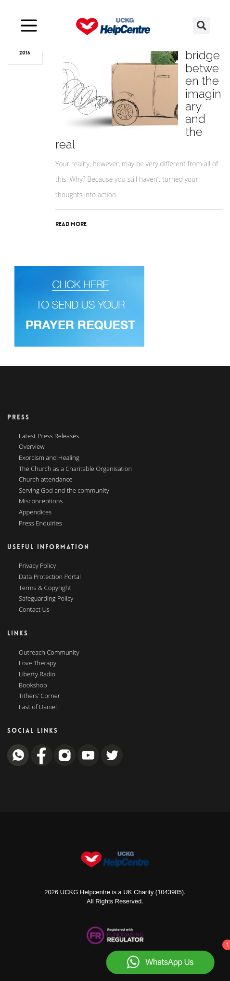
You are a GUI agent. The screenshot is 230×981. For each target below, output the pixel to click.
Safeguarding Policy (46, 599)
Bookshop (33, 685)
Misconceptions (41, 501)
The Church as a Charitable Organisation (75, 469)
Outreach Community (49, 653)
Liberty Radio (37, 674)
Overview (32, 447)
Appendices (35, 512)
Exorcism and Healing (49, 458)
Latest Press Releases (49, 436)
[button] (201, 25)
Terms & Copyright (45, 588)
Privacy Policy (37, 566)
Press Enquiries (40, 523)
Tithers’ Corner (39, 696)
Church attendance (46, 480)
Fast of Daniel (38, 707)
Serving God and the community (64, 491)
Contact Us (34, 610)
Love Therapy (37, 663)
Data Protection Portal (50, 577)
